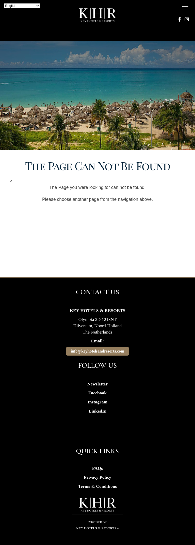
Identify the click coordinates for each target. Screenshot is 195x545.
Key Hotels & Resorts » (97, 528)
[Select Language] (22, 5)
